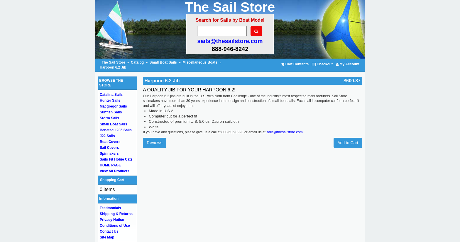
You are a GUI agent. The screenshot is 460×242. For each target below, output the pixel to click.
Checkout (322, 64)
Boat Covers (110, 142)
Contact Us (109, 231)
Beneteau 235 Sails (116, 130)
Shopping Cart (112, 180)
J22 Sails (107, 136)
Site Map (107, 237)
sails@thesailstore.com (230, 41)
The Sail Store (114, 62)
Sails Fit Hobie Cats (116, 159)
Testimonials (110, 208)
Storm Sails (109, 118)
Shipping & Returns (116, 214)
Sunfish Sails (111, 112)
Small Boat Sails (163, 62)
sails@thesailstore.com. (285, 132)
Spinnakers (109, 153)
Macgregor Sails (113, 106)
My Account (347, 64)
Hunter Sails (110, 100)
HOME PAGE (110, 165)
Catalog (137, 62)
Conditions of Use (115, 226)
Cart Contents (295, 64)
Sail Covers (109, 148)
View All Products (114, 171)
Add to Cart (347, 142)
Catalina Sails (111, 95)
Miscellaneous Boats (199, 62)
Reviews (154, 142)
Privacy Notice (112, 220)
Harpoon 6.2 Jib (113, 67)
